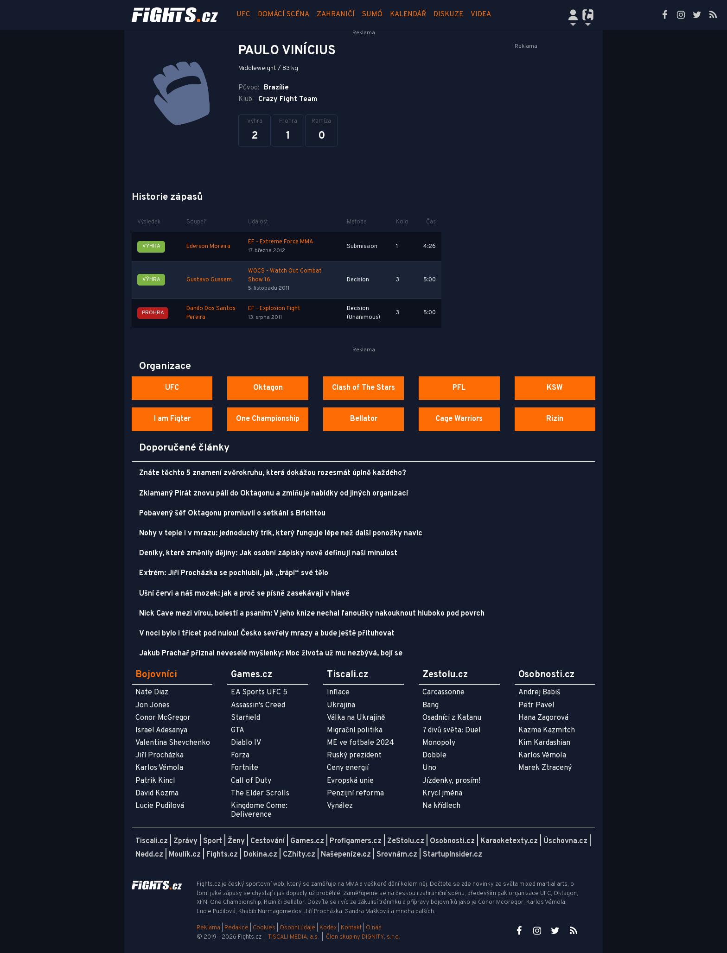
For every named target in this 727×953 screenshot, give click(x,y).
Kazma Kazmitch (546, 730)
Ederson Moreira (208, 246)
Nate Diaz (151, 692)
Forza (240, 755)
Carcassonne (443, 692)
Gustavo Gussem (209, 280)
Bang (430, 705)
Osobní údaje (297, 928)
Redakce (236, 928)
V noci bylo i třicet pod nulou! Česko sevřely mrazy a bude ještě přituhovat (267, 633)
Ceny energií (348, 768)
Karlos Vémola (159, 768)
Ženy (236, 841)
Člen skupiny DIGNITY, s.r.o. (363, 937)
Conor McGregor (163, 718)
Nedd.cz (149, 854)
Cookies (264, 928)
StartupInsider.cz (452, 854)
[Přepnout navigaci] (573, 15)
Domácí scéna (283, 14)
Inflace (338, 692)
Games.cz (307, 841)
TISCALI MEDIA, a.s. (293, 937)
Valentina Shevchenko (172, 743)
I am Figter (172, 419)
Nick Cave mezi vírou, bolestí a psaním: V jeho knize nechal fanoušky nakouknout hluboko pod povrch (312, 613)
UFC (243, 14)
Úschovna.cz (565, 841)
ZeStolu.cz (405, 841)
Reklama (208, 928)
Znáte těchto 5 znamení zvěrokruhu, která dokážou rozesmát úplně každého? (272, 473)
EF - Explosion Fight (274, 308)
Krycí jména (442, 793)
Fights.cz (222, 854)
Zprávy (185, 841)
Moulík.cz (185, 854)
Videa (481, 14)
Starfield (245, 718)
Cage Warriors (459, 419)
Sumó (372, 14)
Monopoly (438, 743)
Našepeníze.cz (346, 854)
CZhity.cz (299, 854)
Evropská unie (350, 781)
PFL (459, 388)
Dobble (434, 755)
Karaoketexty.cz (509, 841)
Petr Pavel (536, 705)
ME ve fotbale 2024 (360, 743)
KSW (555, 388)
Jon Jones (152, 705)
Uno (429, 768)
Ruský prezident (354, 755)
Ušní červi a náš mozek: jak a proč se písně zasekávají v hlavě (244, 593)
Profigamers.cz (356, 841)
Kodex (328, 928)
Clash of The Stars (363, 388)
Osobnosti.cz (452, 841)
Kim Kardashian (544, 743)
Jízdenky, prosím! (451, 781)
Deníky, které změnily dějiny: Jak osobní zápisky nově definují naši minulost (268, 553)
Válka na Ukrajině (356, 718)
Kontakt (352, 928)
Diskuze (448, 14)
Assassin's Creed (258, 705)
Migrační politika (355, 730)
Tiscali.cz (151, 841)
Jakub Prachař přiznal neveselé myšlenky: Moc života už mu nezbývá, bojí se (270, 653)
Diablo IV (246, 743)
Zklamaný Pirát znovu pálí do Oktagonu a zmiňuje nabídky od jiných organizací (273, 493)
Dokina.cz (260, 854)
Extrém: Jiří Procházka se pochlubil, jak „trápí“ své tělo (233, 573)
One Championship (268, 419)
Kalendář (408, 14)
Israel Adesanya (161, 730)
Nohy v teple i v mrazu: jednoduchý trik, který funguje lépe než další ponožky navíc (280, 533)
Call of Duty (251, 781)
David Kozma (157, 793)
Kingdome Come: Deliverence (259, 810)
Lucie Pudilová (159, 806)
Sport (212, 841)
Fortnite (244, 768)
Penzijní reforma (355, 793)
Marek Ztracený (545, 768)
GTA (237, 730)
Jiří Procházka (159, 755)
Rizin (554, 419)
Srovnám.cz (396, 854)
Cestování (267, 841)
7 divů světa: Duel (451, 730)
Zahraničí (336, 14)
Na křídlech (441, 806)
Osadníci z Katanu (451, 718)
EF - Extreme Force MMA (280, 242)
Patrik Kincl (155, 781)
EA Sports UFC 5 (259, 692)
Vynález (340, 806)
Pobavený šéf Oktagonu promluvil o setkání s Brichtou (232, 513)
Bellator (363, 419)
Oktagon (268, 388)
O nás (374, 928)
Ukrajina (341, 705)
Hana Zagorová (543, 718)
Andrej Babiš (539, 692)
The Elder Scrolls (260, 793)
